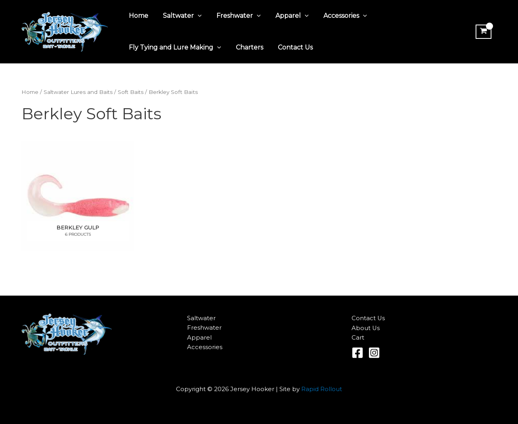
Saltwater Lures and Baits (80, 92)
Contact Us (290, 47)
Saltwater (179, 16)
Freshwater (233, 16)
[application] (195, 16)
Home (137, 15)
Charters (246, 47)
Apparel (285, 16)
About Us (366, 328)
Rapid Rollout (321, 389)
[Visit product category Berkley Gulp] (77, 196)
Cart (358, 337)
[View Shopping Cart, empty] (483, 32)
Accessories (335, 16)
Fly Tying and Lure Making (174, 47)
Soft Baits (134, 92)
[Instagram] (374, 353)
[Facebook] (357, 353)
